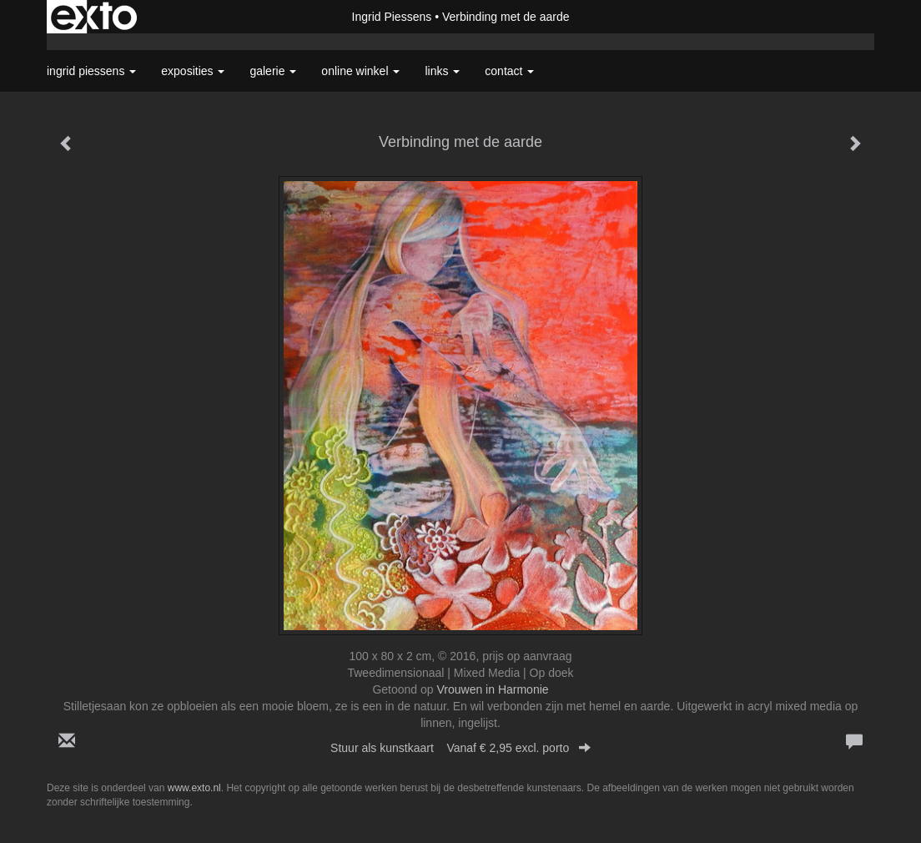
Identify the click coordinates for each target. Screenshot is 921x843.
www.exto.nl (194, 788)
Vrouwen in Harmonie (492, 689)
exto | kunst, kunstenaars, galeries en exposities (94, 16)
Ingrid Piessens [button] (91, 71)
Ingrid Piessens (392, 16)
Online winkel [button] (360, 71)
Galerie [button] (272, 71)
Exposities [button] (192, 71)
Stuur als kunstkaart (460, 748)
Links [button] (442, 71)
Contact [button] (509, 71)
